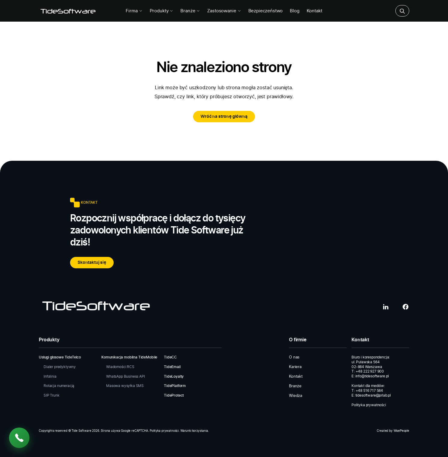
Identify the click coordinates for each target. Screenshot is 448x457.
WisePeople (401, 430)
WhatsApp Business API (125, 376)
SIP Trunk (52, 395)
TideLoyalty (174, 376)
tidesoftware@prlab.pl (373, 395)
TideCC (170, 357)
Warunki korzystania (194, 430)
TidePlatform (175, 386)
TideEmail (172, 367)
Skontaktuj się (92, 262)
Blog (294, 11)
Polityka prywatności (368, 405)
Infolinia (50, 376)
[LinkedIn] (385, 306)
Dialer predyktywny (60, 367)
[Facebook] (405, 306)
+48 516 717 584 (369, 390)
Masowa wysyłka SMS (125, 386)
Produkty (161, 11)
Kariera (295, 367)
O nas (294, 357)
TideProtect (174, 395)
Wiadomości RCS (120, 367)
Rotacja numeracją (59, 386)
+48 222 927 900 (370, 371)
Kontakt (314, 11)
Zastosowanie (224, 11)
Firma (134, 11)
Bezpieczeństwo (265, 11)
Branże (190, 11)
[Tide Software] (68, 11)
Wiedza (295, 396)
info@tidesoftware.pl (372, 376)
